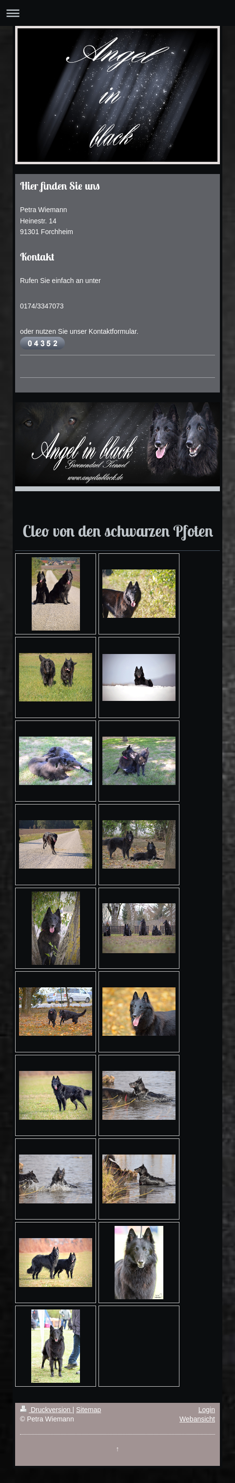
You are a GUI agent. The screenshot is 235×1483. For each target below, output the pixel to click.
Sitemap (88, 1410)
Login (206, 1410)
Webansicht (197, 1419)
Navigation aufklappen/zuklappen (117, 12)
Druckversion (46, 1410)
